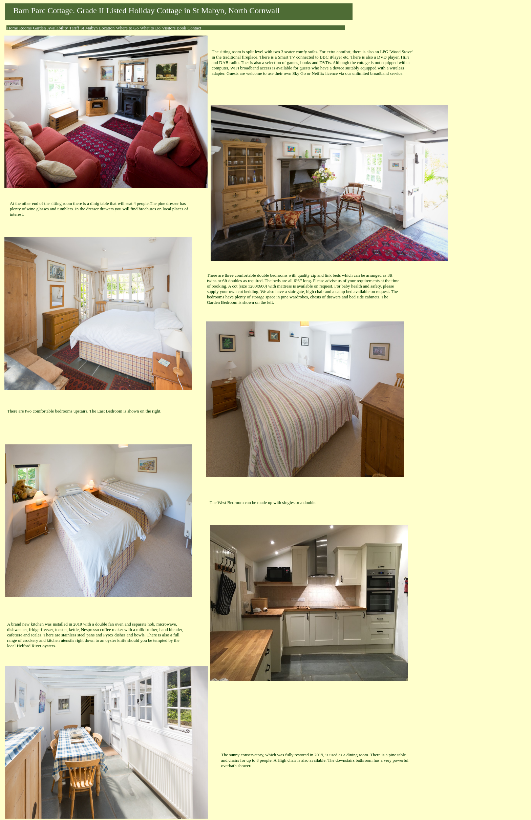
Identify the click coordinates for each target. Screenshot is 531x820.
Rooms (25, 27)
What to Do (150, 27)
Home (12, 27)
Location (106, 27)
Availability (57, 27)
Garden (39, 27)
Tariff (74, 27)
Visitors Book (174, 27)
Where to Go (127, 27)
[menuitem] (12, 28)
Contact (194, 27)
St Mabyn (89, 27)
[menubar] (104, 28)
